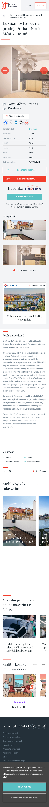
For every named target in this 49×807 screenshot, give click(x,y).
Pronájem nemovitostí (12, 737)
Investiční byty (8, 745)
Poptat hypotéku (24, 197)
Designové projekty (10, 753)
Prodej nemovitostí (10, 733)
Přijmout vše (24, 787)
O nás (5, 757)
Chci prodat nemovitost (12, 741)
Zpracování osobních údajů (14, 761)
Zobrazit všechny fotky (24, 270)
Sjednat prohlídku (26, 179)
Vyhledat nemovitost (11, 749)
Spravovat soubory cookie (24, 798)
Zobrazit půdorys (26, 170)
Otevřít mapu (39, 471)
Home (5, 15)
